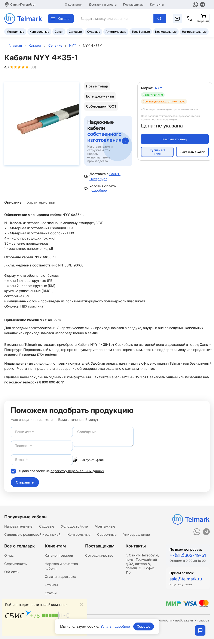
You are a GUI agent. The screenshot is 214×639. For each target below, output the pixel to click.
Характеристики (41, 203)
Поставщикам (133, 4)
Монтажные (15, 31)
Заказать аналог (192, 152)
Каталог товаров (59, 556)
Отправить (25, 483)
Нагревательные (194, 31)
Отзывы (51, 586)
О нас (9, 556)
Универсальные (136, 534)
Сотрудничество (99, 556)
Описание (12, 203)
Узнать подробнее (115, 626)
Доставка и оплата (103, 4)
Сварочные (106, 534)
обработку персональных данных (78, 471)
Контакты (157, 4)
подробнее (98, 191)
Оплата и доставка (60, 578)
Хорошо (144, 626)
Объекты (11, 573)
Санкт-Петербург (23, 4)
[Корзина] (204, 18)
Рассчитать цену (174, 139)
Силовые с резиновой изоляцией (32, 534)
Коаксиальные (166, 31)
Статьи (51, 595)
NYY (158, 88)
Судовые (93, 31)
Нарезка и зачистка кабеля (61, 567)
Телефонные (141, 31)
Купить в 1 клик (157, 152)
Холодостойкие (74, 526)
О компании (73, 4)
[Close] (81, 604)
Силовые (75, 31)
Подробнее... (73, 630)
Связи (59, 31)
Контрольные (39, 31)
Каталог (61, 18)
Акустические (116, 31)
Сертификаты (15, 564)
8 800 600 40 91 (52, 383)
